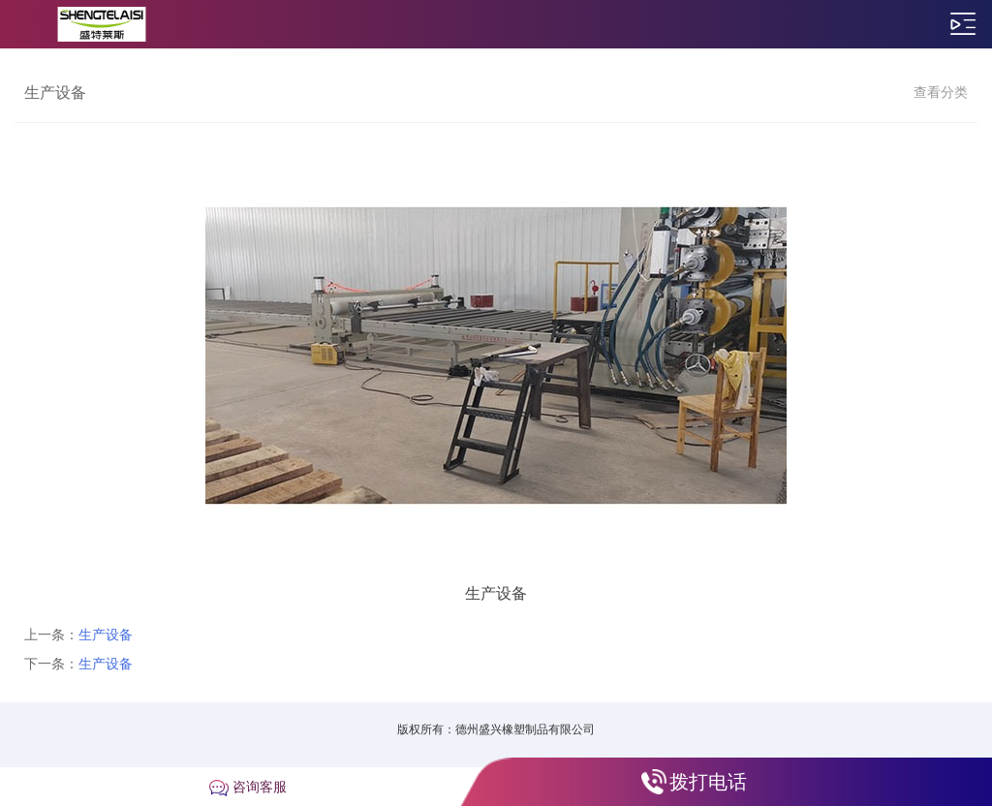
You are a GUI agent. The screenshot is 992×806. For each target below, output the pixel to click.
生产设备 (105, 634)
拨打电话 (708, 781)
